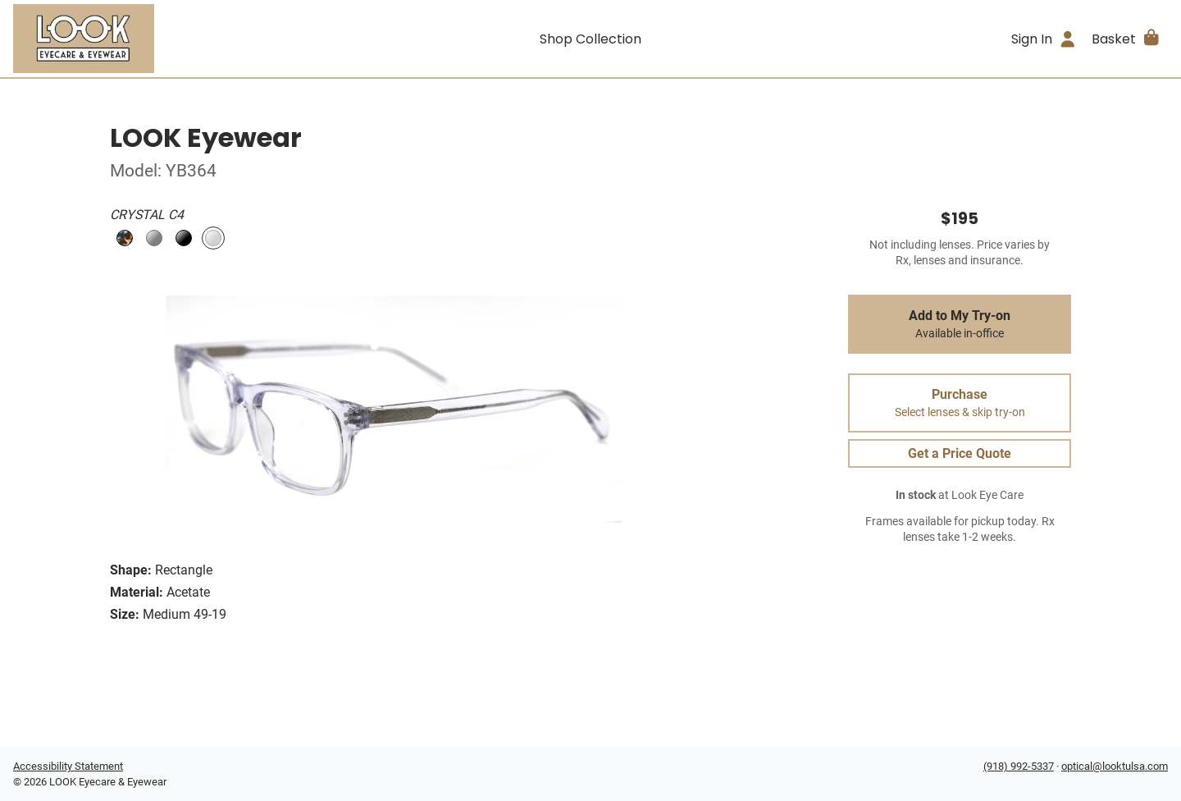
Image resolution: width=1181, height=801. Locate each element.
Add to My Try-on (959, 324)
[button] (1126, 38)
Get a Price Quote (959, 453)
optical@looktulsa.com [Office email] (1114, 766)
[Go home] (157, 38)
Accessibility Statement (68, 766)
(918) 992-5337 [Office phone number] (1018, 766)
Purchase (959, 403)
